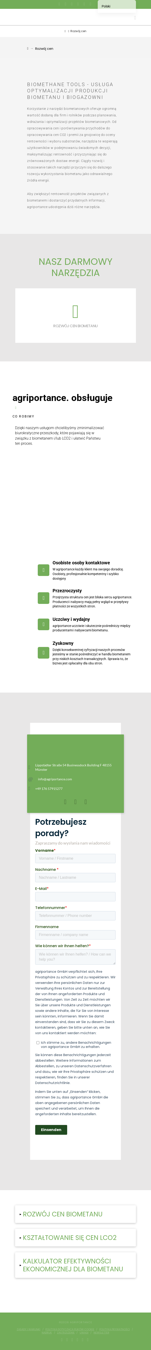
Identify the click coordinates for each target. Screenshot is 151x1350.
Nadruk (47, 1332)
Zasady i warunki (28, 1329)
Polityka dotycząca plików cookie (69, 1329)
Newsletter (101, 1332)
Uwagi (84, 1332)
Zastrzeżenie (66, 1332)
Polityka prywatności (114, 1329)
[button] (135, 17)
